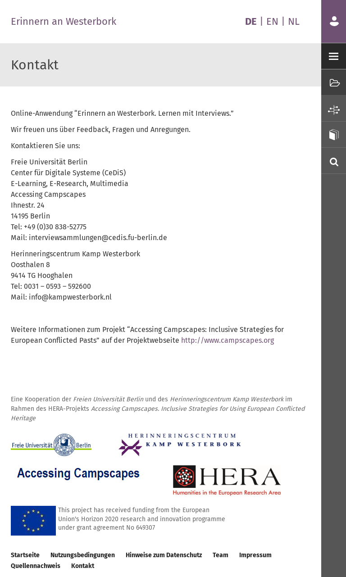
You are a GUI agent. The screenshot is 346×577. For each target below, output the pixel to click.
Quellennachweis (35, 566)
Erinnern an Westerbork (63, 21)
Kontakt (82, 566)
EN (272, 21)
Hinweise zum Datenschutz (164, 555)
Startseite (25, 555)
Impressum (255, 555)
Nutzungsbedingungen (82, 555)
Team (220, 555)
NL (294, 21)
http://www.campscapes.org (227, 340)
